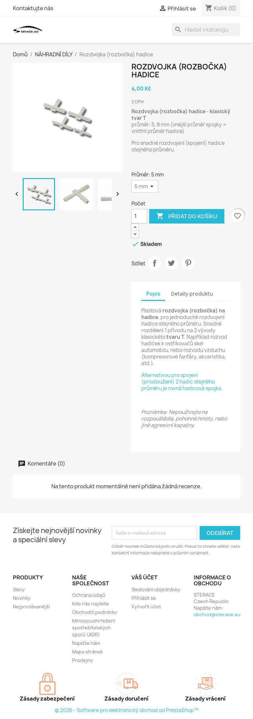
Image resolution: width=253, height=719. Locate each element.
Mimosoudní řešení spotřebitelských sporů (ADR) (93, 628)
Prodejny (82, 660)
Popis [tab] (153, 293)
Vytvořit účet (146, 606)
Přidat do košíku (186, 216)
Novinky (21, 598)
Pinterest (188, 263)
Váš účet (144, 577)
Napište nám (86, 643)
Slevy (19, 589)
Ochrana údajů (88, 595)
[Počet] (139, 216)
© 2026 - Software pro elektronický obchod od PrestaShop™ (127, 710)
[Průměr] (144, 186)
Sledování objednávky (155, 589)
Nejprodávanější (31, 606)
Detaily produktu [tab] (192, 293)
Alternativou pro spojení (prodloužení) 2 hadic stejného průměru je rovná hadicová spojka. (182, 382)
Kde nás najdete (90, 603)
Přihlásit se (143, 598)
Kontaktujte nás (33, 8)
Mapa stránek (87, 652)
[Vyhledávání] (206, 29)
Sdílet (154, 263)
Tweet (171, 263)
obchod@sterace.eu (217, 614)
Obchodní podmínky (94, 612)
